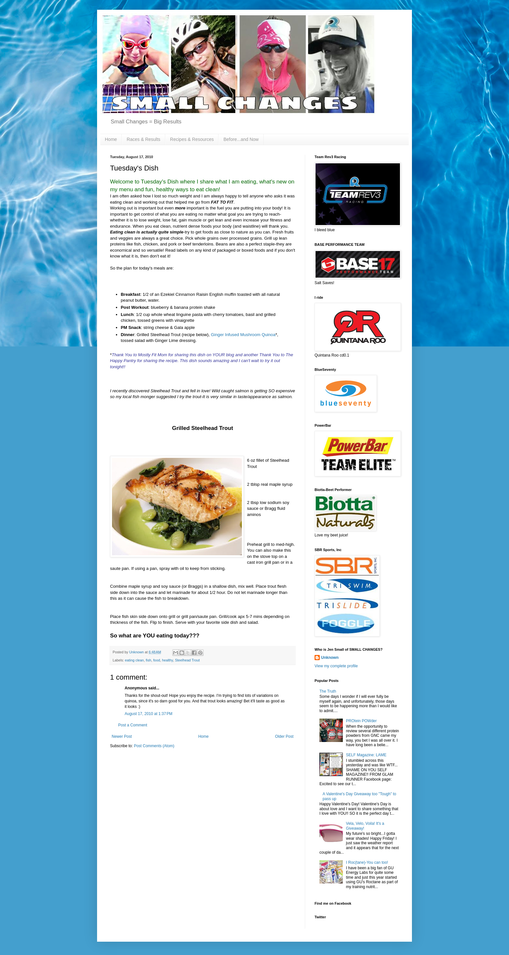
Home (111, 139)
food (156, 660)
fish (148, 660)
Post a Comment (132, 725)
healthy (167, 660)
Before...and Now (240, 139)
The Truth (327, 691)
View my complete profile (336, 666)
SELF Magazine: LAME (366, 755)
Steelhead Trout (187, 660)
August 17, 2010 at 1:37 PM (148, 713)
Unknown (330, 657)
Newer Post (122, 736)
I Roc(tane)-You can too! (367, 862)
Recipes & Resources (192, 139)
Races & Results (143, 139)
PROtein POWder (361, 721)
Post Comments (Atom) (154, 746)
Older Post (284, 736)
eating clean (134, 660)
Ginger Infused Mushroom (243, 334)
